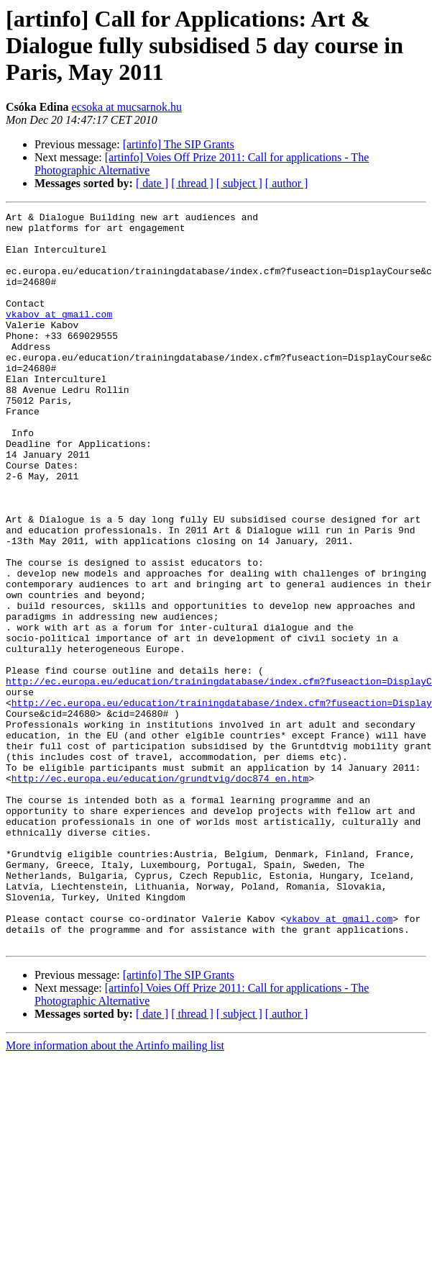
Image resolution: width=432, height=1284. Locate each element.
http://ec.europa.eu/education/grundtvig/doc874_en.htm (160, 892)
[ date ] (152, 183)
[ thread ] (192, 183)
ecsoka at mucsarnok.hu (127, 107)
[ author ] (286, 183)
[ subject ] (239, 183)
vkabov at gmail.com (59, 335)
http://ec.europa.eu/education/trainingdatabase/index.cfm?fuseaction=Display (222, 801)
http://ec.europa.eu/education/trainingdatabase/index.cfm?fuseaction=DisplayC (219, 775)
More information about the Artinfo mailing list (115, 1192)
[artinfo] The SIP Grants (178, 144)
